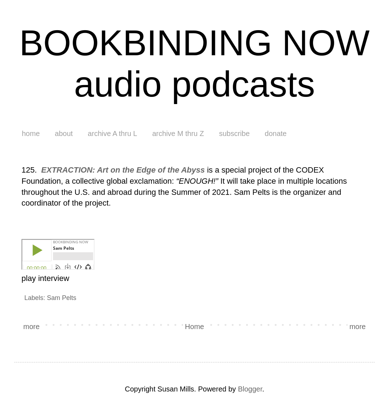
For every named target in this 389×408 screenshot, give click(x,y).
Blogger (250, 389)
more (31, 326)
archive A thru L (112, 133)
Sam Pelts (61, 297)
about (64, 133)
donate (276, 133)
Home (194, 326)
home (31, 133)
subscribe (234, 133)
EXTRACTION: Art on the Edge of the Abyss (123, 169)
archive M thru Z (178, 133)
